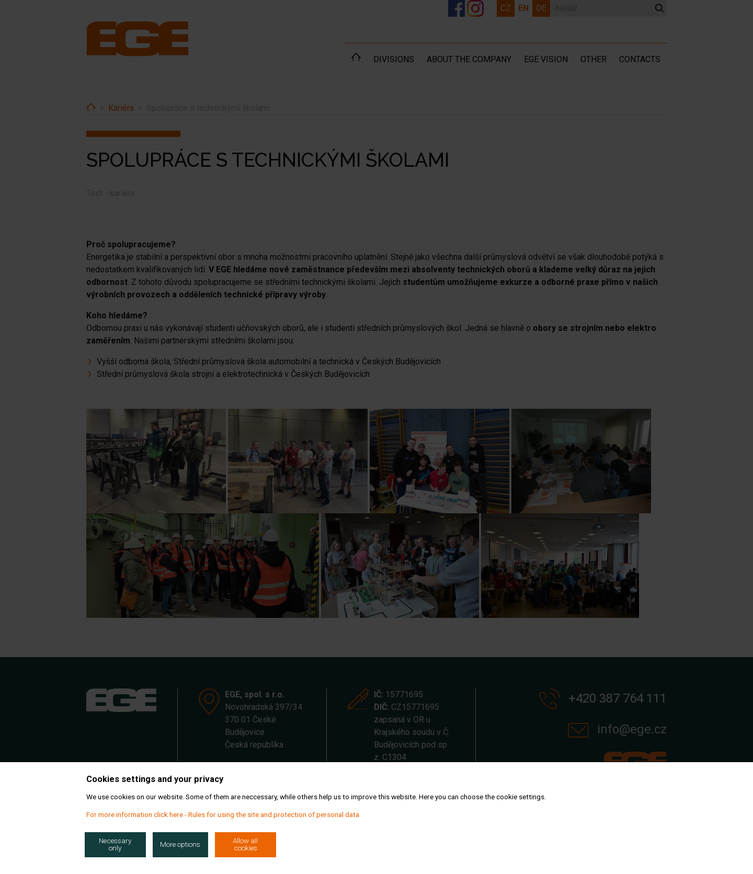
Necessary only (115, 844)
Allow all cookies (245, 844)
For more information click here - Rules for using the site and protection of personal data (222, 814)
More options (180, 844)
